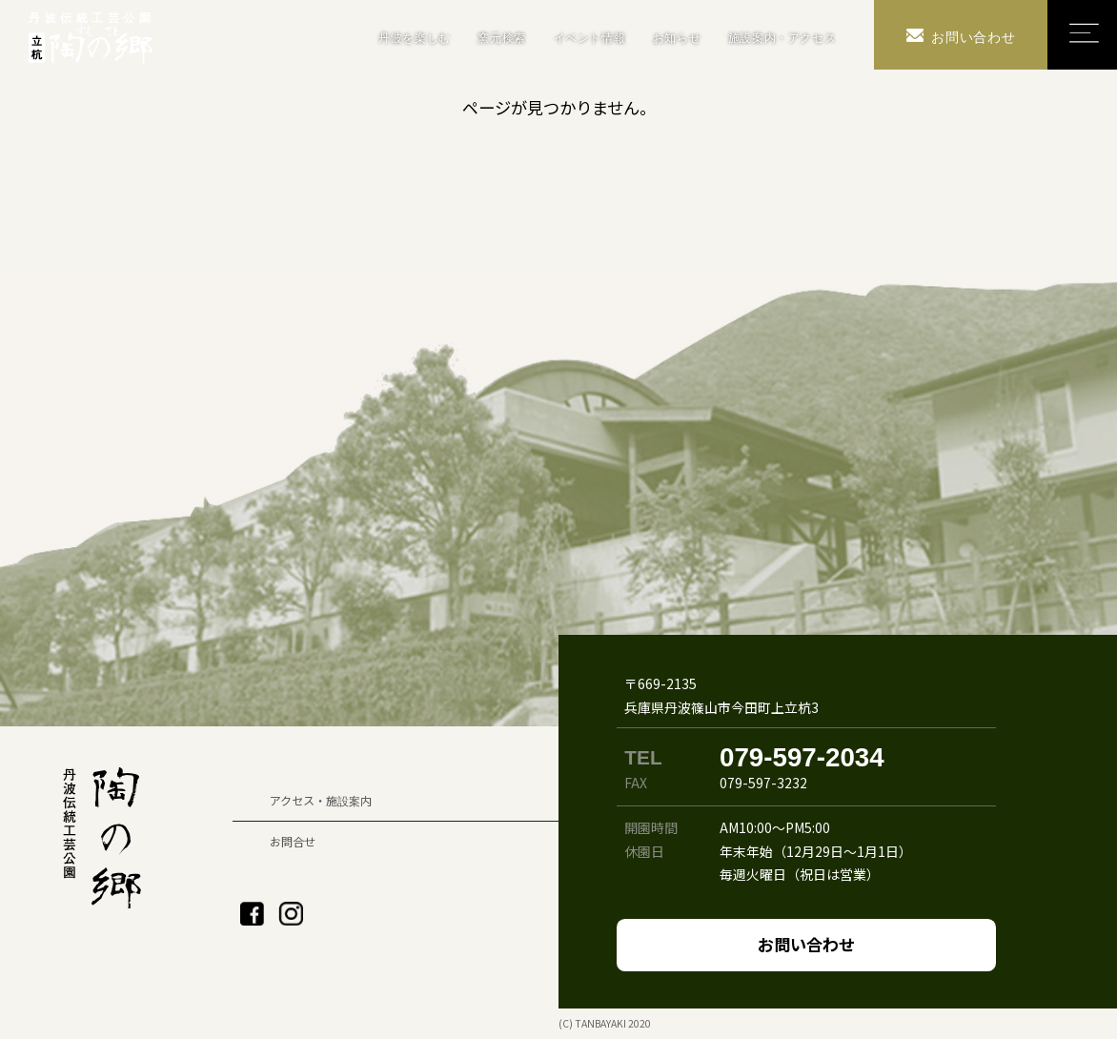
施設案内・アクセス (782, 38)
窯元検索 (501, 38)
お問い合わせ (806, 944)
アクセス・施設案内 (321, 800)
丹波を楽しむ (414, 38)
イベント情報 (590, 38)
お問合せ (292, 841)
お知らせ (677, 38)
